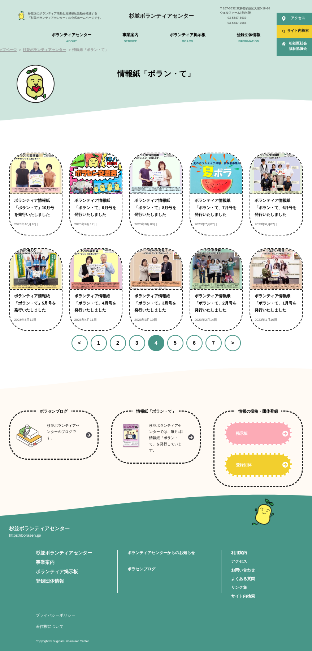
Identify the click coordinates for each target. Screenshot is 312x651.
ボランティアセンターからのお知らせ (161, 552)
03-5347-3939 (237, 18)
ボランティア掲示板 (57, 571)
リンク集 (239, 587)
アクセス (239, 561)
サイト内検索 (243, 596)
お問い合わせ (243, 570)
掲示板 (242, 433)
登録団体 (244, 465)
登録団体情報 (50, 581)
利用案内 (239, 552)
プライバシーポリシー (55, 615)
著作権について (50, 626)
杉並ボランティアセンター (161, 16)
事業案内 (45, 562)
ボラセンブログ (141, 569)
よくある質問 (243, 578)
